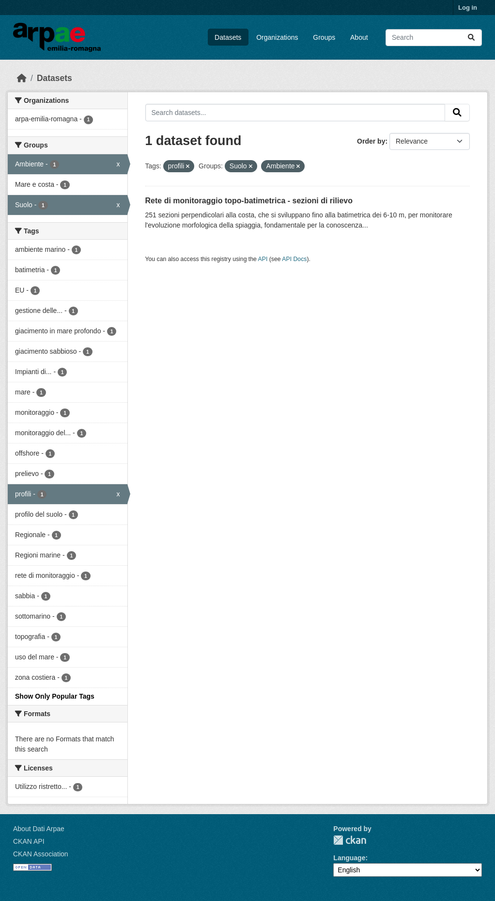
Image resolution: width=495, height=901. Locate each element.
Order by (371, 141)
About (359, 37)
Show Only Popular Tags (54, 696)
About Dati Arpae (38, 829)
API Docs (294, 259)
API (263, 259)
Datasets (228, 37)
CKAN (349, 840)
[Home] (22, 78)
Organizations (277, 37)
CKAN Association (40, 854)
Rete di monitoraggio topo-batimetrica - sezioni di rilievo (249, 201)
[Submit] (471, 37)
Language (349, 858)
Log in (467, 7)
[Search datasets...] (434, 37)
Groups (324, 37)
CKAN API (29, 841)
